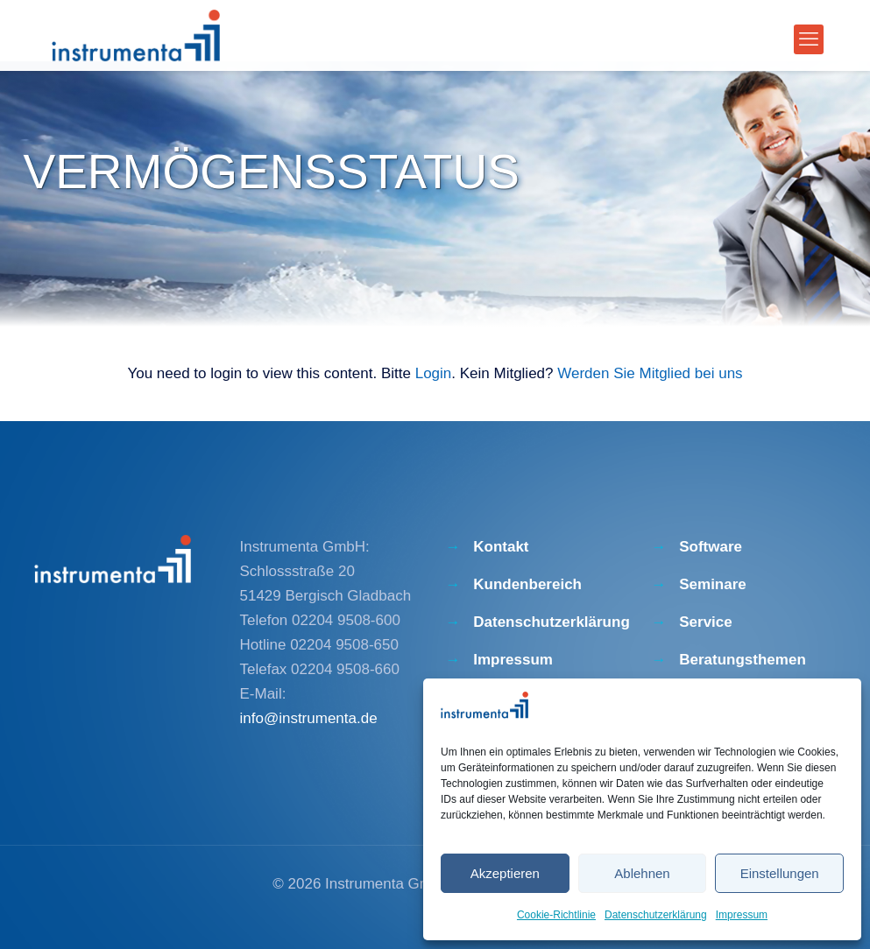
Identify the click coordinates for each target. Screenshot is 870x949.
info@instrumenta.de (309, 718)
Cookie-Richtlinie (556, 915)
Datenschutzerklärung (656, 915)
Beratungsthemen (742, 659)
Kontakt (500, 546)
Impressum (741, 915)
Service (705, 622)
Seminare (712, 584)
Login (433, 373)
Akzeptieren (505, 873)
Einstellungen (779, 873)
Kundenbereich (527, 584)
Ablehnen (641, 873)
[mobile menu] (809, 39)
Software (710, 546)
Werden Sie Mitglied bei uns (649, 373)
